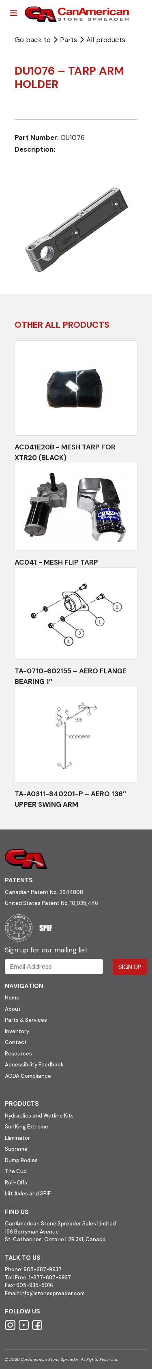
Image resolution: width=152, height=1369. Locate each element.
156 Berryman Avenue (32, 1231)
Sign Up (129, 967)
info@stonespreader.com (52, 1293)
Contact (16, 1042)
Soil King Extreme (26, 1126)
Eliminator (17, 1138)
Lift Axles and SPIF (28, 1193)
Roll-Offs (16, 1182)
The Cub (16, 1171)
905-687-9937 (43, 1269)
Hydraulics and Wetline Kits (39, 1115)
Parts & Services (26, 1020)
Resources (18, 1053)
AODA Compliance (28, 1075)
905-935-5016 (34, 1285)
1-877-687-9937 (50, 1277)
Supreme (16, 1148)
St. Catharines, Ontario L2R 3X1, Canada (55, 1239)
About (13, 1009)
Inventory (17, 1031)
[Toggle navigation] (14, 13)
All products (105, 39)
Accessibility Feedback (34, 1064)
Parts (66, 39)
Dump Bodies (21, 1160)
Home (12, 997)
